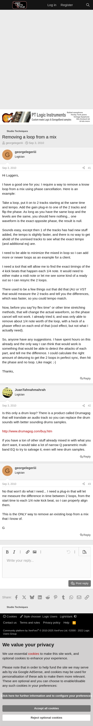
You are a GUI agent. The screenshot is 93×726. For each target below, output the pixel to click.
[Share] (83, 168)
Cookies (10, 616)
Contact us (10, 622)
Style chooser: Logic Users (39, 616)
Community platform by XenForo (35, 630)
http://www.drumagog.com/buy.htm (27, 431)
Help (66, 622)
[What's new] (79, 5)
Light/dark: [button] (68, 616)
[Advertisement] (46, 58)
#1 (89, 168)
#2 (89, 405)
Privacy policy (51, 622)
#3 (89, 484)
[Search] (88, 5)
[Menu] (6, 5)
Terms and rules (30, 622)
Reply (87, 378)
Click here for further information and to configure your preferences (46, 695)
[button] (7, 551)
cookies (33, 653)
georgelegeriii (14, 143)
